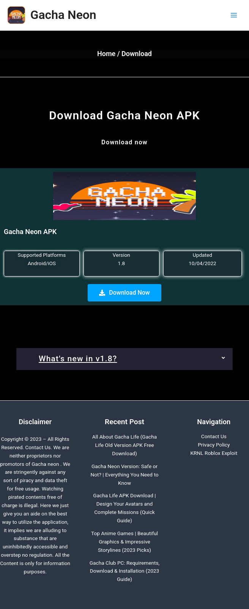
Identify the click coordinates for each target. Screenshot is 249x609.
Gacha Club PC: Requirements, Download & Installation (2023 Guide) (124, 571)
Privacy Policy (214, 445)
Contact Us (214, 436)
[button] (124, 359)
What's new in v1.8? (78, 358)
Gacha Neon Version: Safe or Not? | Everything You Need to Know (124, 474)
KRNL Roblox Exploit (213, 453)
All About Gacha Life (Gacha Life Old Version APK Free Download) (124, 445)
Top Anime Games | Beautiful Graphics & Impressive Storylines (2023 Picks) (124, 541)
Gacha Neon (63, 15)
